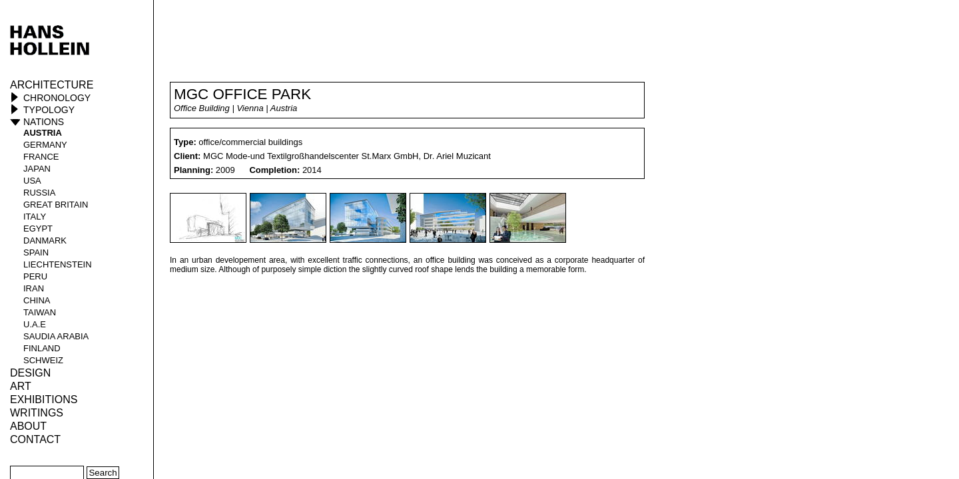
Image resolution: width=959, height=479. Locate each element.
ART (20, 386)
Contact (35, 439)
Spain (36, 252)
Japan (37, 169)
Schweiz (43, 360)
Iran (33, 288)
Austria (42, 133)
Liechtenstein (57, 264)
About (28, 426)
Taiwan (39, 312)
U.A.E (34, 324)
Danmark (45, 240)
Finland (42, 348)
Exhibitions (43, 399)
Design (30, 373)
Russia (39, 193)
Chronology (57, 97)
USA (32, 181)
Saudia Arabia (56, 336)
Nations (43, 121)
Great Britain (56, 205)
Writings (36, 412)
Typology (49, 109)
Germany (45, 145)
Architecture (51, 84)
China (36, 300)
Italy (34, 217)
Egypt (38, 229)
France (41, 157)
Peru (35, 276)
